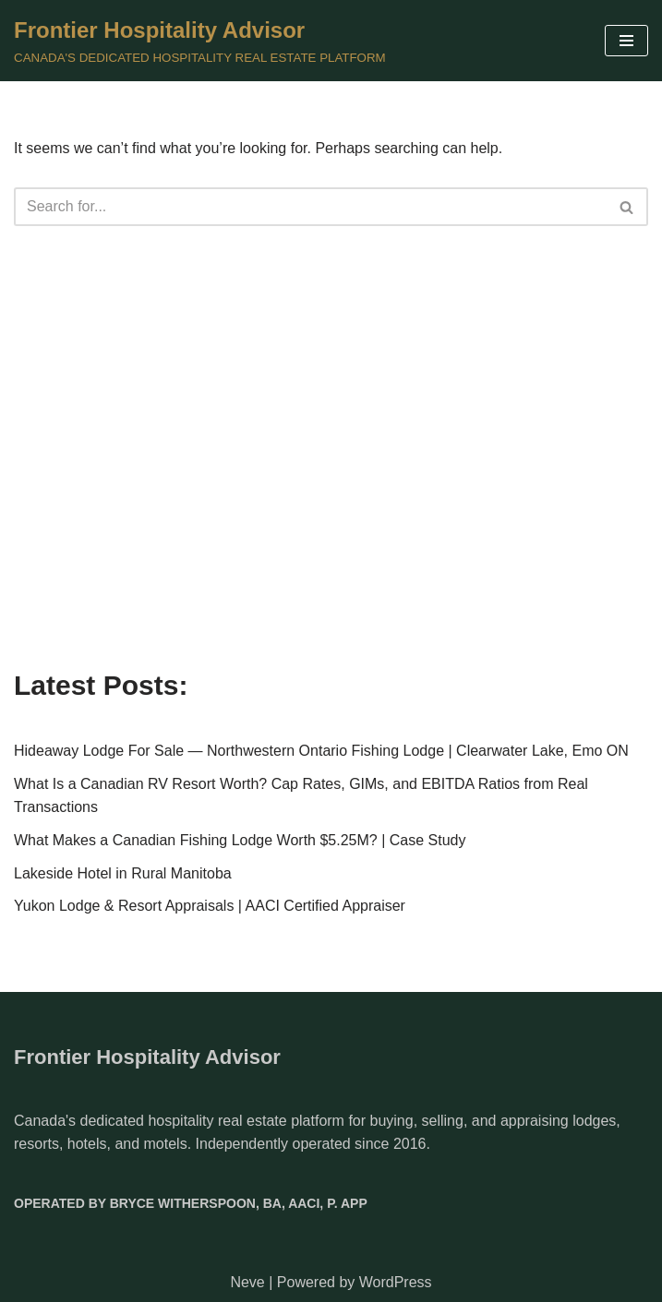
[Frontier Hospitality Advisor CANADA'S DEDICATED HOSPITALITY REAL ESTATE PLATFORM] (200, 40)
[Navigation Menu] (626, 40)
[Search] (310, 206)
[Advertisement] (331, 503)
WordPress (395, 1282)
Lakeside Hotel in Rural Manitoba (123, 873)
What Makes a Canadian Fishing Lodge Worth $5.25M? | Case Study (239, 840)
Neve (247, 1282)
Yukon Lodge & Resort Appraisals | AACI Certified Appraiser (209, 906)
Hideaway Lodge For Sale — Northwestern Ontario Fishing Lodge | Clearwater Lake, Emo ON (321, 751)
